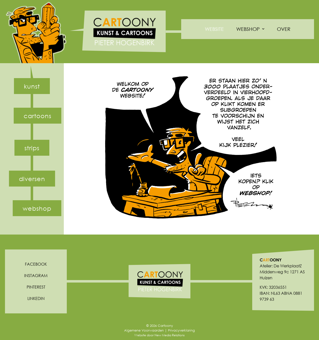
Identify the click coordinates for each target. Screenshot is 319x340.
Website (214, 29)
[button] (32, 86)
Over (283, 29)
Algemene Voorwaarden (144, 330)
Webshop (250, 29)
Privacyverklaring (181, 330)
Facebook (36, 264)
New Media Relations (170, 335)
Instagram (36, 275)
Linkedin (36, 298)
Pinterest (36, 287)
